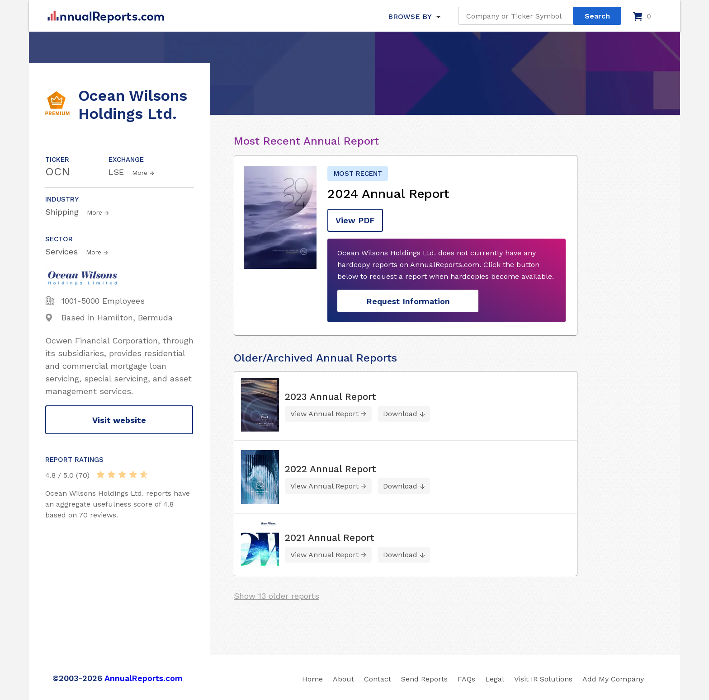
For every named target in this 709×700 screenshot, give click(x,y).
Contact (377, 679)
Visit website (119, 420)
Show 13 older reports (276, 596)
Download (400, 413)
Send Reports (424, 679)
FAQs (466, 679)
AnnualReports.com (143, 678)
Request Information (408, 301)
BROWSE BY (409, 16)
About (343, 679)
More (139, 172)
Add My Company (613, 679)
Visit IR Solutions (543, 679)
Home (312, 679)
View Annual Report (324, 413)
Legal (494, 679)
